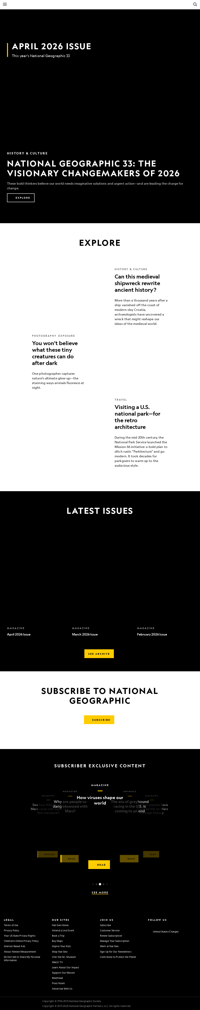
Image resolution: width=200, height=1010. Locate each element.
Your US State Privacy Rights (19, 935)
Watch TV (57, 962)
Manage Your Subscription (114, 940)
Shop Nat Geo (59, 951)
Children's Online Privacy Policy (21, 940)
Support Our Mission (63, 972)
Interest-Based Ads (14, 946)
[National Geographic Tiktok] (185, 925)
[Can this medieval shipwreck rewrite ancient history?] (100, 296)
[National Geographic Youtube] (171, 925)
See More (100, 892)
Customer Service (110, 930)
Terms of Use (11, 925)
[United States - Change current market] (163, 931)
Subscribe (105, 925)
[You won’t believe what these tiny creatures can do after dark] (100, 362)
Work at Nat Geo (109, 946)
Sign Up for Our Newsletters (115, 951)
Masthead (57, 977)
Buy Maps (57, 940)
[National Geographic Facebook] (156, 925)
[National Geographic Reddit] (193, 925)
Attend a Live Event (63, 930)
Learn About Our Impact (65, 967)
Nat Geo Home (60, 925)
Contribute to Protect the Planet (118, 956)
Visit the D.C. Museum (64, 956)
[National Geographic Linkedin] (178, 925)
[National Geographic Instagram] (149, 925)
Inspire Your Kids (61, 946)
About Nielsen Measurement (20, 951)
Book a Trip (58, 935)
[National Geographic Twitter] (164, 925)
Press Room (58, 983)
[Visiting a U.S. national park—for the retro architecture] (100, 433)
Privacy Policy (11, 930)
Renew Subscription (111, 935)
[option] (37, 584)
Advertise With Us (62, 988)
